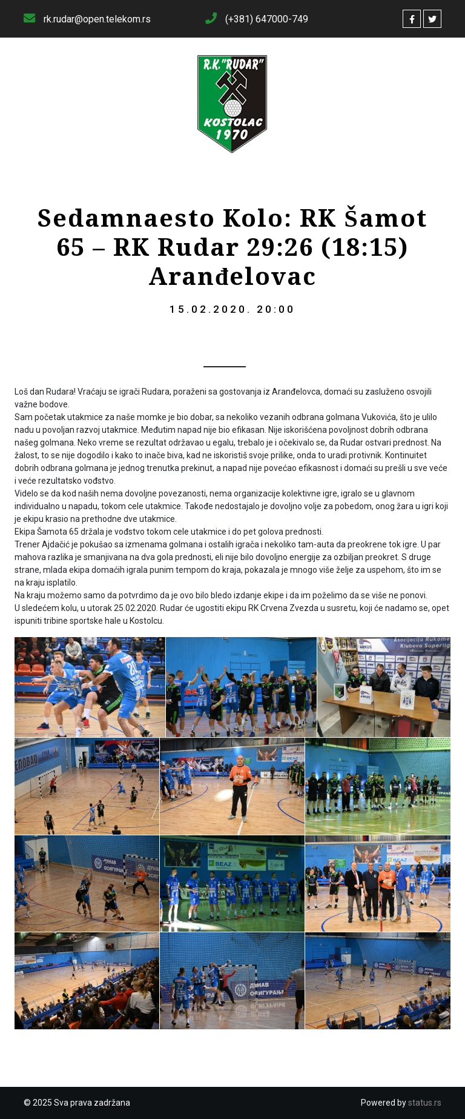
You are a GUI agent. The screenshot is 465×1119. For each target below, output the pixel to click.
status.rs (424, 1102)
